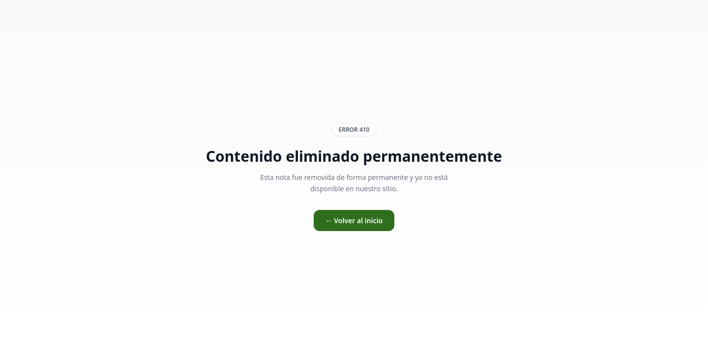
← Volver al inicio (354, 220)
